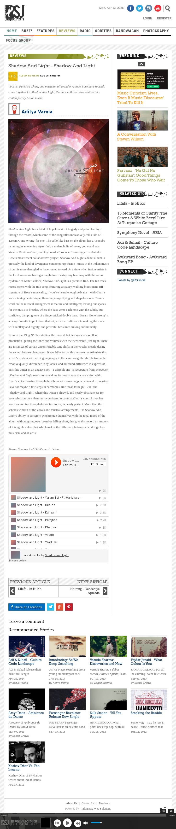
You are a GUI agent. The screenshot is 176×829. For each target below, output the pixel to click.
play (67, 823)
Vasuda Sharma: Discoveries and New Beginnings (106, 663)
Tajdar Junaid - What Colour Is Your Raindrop (146, 663)
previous (57, 823)
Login (147, 18)
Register (164, 18)
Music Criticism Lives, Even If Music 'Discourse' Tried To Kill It (140, 98)
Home (11, 31)
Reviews (67, 31)
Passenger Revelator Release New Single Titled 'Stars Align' (65, 716)
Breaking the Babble (146, 713)
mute (85, 823)
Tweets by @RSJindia (131, 280)
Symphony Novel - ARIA (139, 232)
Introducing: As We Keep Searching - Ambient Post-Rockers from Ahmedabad (66, 665)
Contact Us (88, 803)
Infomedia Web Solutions (96, 808)
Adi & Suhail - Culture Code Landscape (137, 245)
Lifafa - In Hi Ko (131, 203)
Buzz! (26, 31)
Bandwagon (127, 31)
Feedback (104, 803)
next (77, 823)
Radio (85, 31)
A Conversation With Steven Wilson (136, 136)
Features (45, 31)
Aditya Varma (37, 112)
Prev (141, 64)
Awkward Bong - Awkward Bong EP (142, 259)
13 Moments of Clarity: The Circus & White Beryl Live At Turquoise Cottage (142, 218)
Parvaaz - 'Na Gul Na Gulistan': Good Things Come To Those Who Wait (141, 175)
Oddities (103, 31)
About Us (71, 803)
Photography (156, 31)
